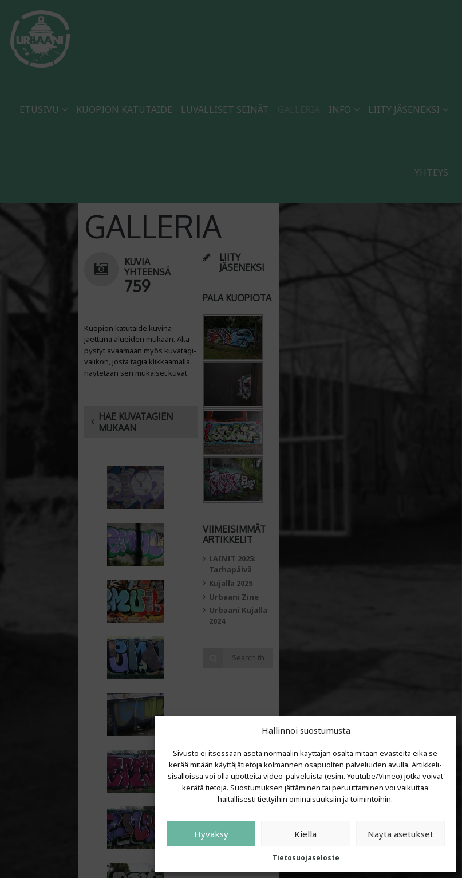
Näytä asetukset (400, 834)
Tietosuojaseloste (306, 858)
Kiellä (305, 834)
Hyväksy (211, 834)
